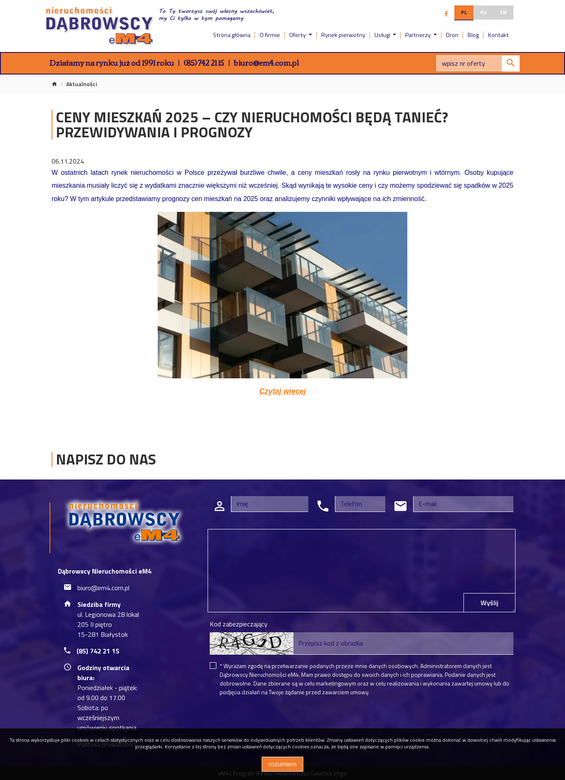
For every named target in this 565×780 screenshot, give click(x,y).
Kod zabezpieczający (239, 624)
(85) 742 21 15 (203, 62)
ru (483, 12)
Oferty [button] (298, 35)
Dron (452, 35)
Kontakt (498, 35)
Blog (473, 35)
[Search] (478, 63)
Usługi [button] (383, 35)
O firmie (270, 35)
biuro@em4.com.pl (266, 62)
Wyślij (489, 603)
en (503, 12)
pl (464, 12)
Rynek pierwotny (343, 35)
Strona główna (231, 35)
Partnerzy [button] (418, 35)
